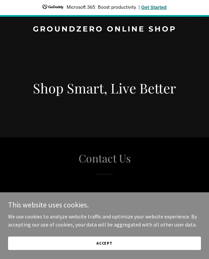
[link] (104, 29)
